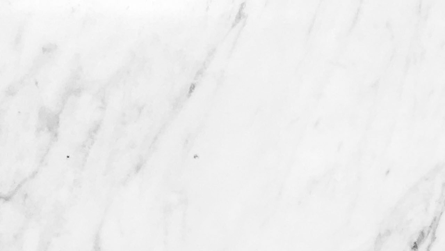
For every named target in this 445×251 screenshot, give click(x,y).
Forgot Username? (195, 200)
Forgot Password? (250, 200)
